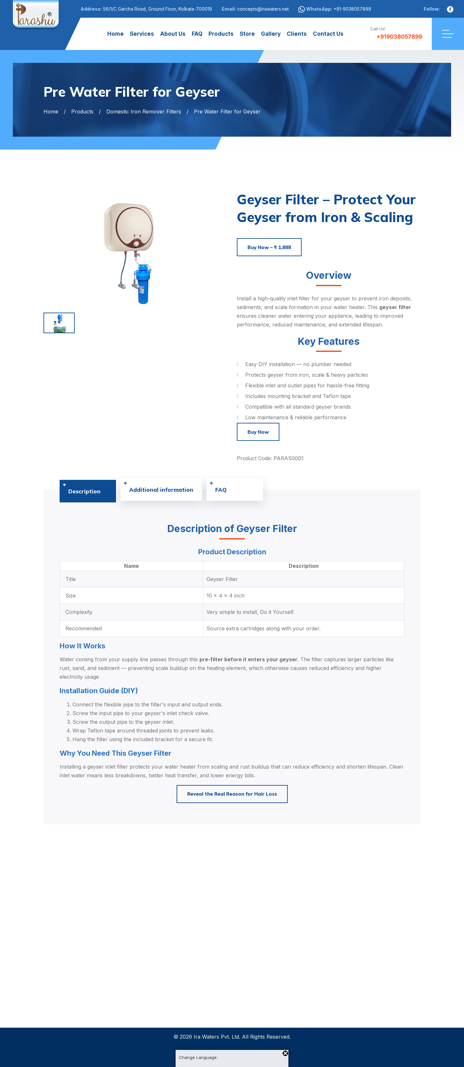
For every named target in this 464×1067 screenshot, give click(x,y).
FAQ (197, 34)
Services (142, 34)
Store (247, 34)
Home (115, 34)
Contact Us (328, 34)
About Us (173, 34)
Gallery (271, 34)
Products (221, 34)
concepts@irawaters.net (263, 9)
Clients (297, 34)
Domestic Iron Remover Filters (143, 111)
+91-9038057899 (352, 9)
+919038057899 (396, 37)
